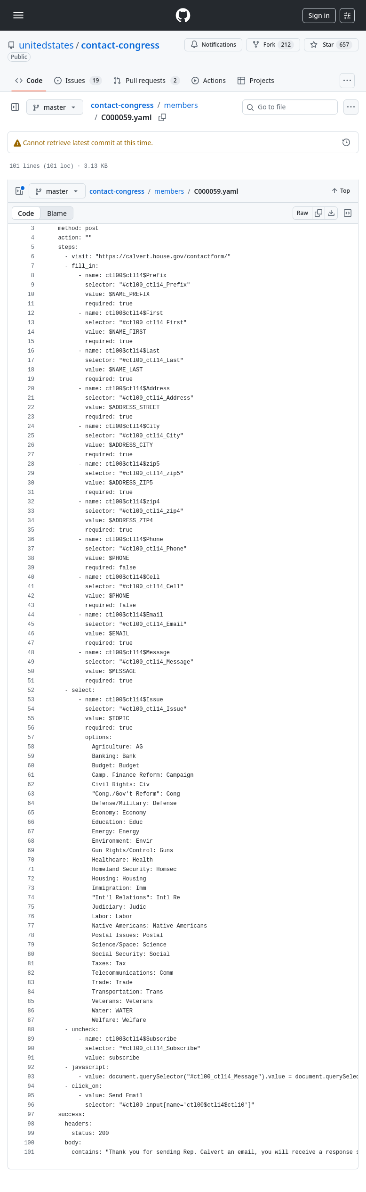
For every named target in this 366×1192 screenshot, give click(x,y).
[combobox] (294, 107)
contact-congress (120, 45)
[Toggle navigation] (18, 15)
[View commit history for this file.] (346, 142)
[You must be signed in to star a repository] (331, 44)
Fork (273, 44)
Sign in (319, 15)
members (181, 105)
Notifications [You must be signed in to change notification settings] (213, 45)
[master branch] (54, 107)
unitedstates (46, 45)
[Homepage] (183, 15)
